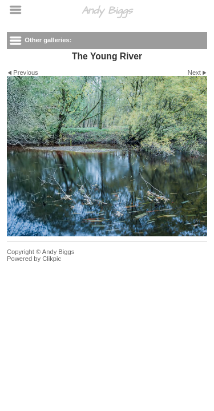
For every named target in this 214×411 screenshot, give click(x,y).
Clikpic (51, 258)
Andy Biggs (107, 10)
